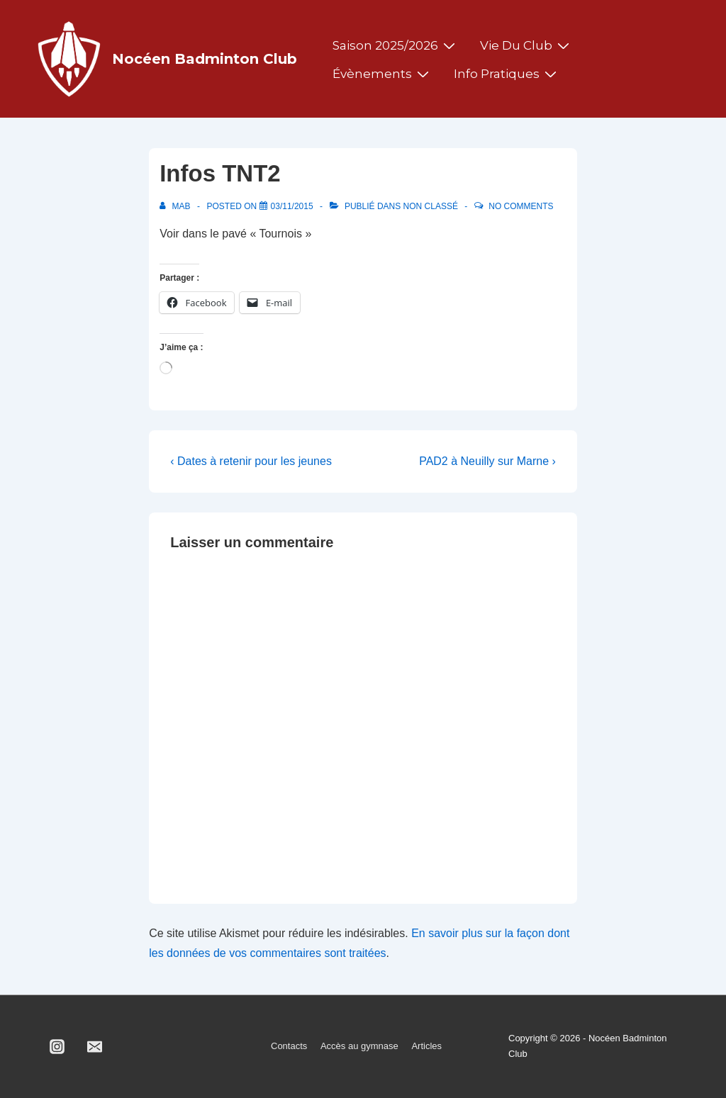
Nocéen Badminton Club (204, 58)
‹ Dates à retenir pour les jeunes (251, 461)
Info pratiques (507, 74)
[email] (95, 1046)
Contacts (289, 1046)
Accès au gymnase (359, 1046)
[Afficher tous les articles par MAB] (176, 206)
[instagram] (57, 1046)
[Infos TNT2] (292, 206)
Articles (426, 1046)
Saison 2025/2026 (396, 45)
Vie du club (526, 45)
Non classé (430, 206)
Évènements (382, 74)
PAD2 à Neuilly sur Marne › (487, 461)
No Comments (520, 206)
